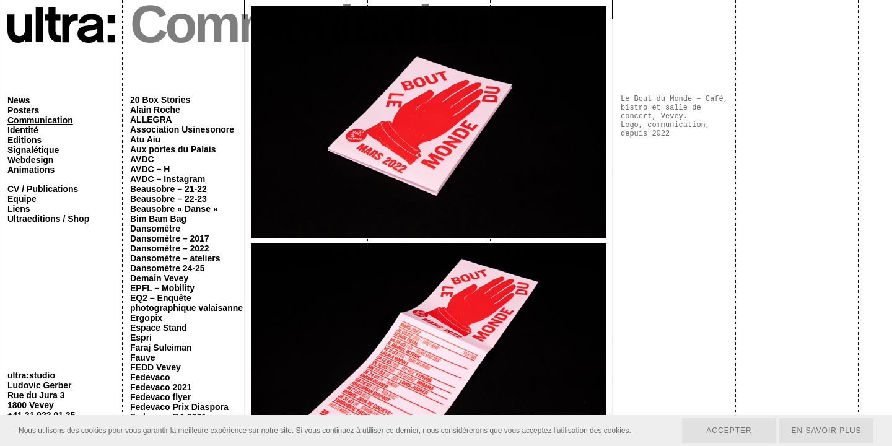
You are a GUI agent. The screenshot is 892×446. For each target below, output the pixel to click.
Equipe (22, 199)
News (18, 100)
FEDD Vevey (155, 367)
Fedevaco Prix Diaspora (179, 407)
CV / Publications (42, 189)
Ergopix (146, 318)
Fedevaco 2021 (161, 387)
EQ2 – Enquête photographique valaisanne (186, 303)
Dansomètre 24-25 (167, 268)
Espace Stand (158, 328)
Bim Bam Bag (158, 219)
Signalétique (33, 150)
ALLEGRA (151, 120)
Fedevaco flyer (160, 397)
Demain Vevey (159, 278)
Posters (23, 110)
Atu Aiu (145, 139)
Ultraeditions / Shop (48, 219)
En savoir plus (826, 430)
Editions (24, 140)
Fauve (142, 357)
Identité (22, 130)
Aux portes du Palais (173, 149)
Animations (31, 170)
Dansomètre (155, 229)
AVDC (142, 159)
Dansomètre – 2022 (169, 248)
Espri (141, 338)
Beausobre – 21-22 (168, 189)
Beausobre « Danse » (174, 209)
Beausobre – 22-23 (168, 199)
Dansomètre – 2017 (169, 238)
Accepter (728, 430)
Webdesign (30, 160)
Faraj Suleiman (161, 347)
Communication (40, 120)
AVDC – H (150, 169)
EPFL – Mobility (162, 288)
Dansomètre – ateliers (175, 258)
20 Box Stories (160, 100)
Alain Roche (155, 110)
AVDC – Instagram (167, 179)
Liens (18, 209)
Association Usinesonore (182, 129)
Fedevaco (150, 377)
